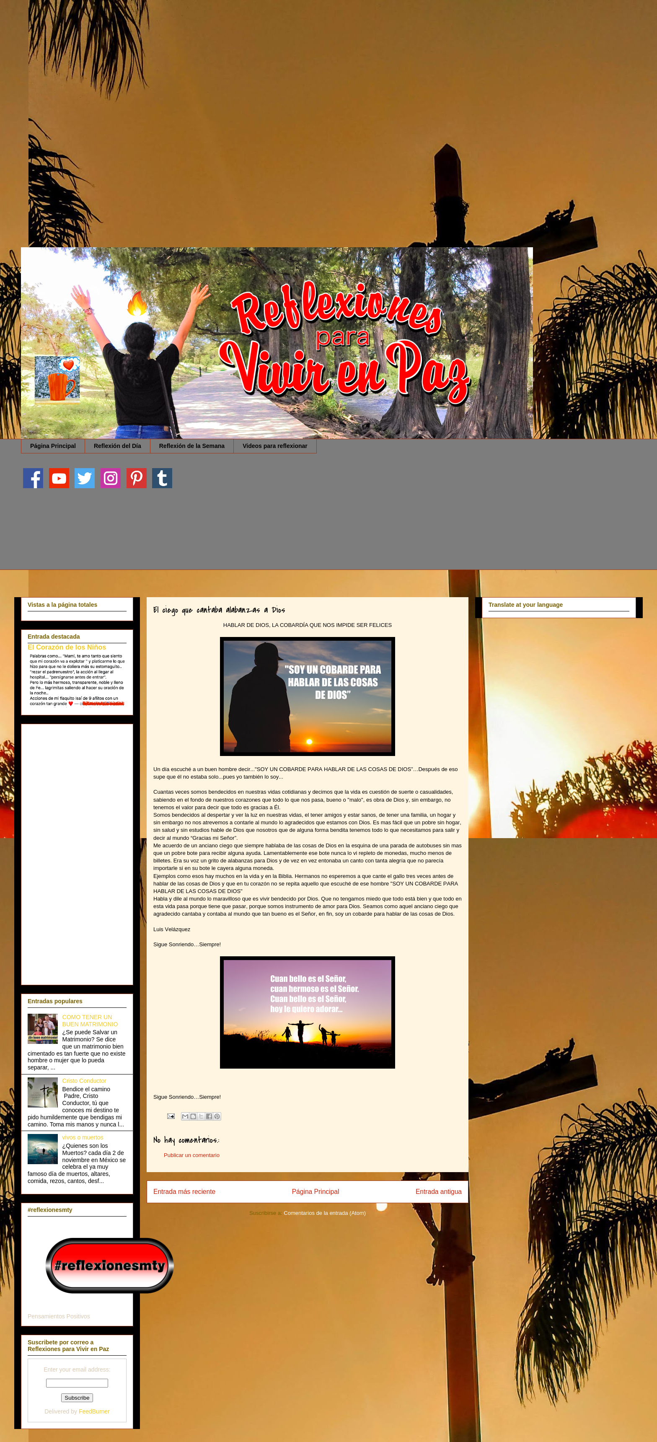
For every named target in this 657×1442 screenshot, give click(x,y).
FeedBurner (94, 1411)
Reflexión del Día (117, 446)
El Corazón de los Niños (67, 647)
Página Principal (53, 446)
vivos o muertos (82, 1137)
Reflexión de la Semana (192, 446)
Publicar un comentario (192, 1155)
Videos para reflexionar (275, 446)
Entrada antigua (439, 1191)
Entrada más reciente (184, 1191)
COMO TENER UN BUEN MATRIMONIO (90, 1021)
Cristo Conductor (84, 1080)
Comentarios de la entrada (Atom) (325, 1213)
